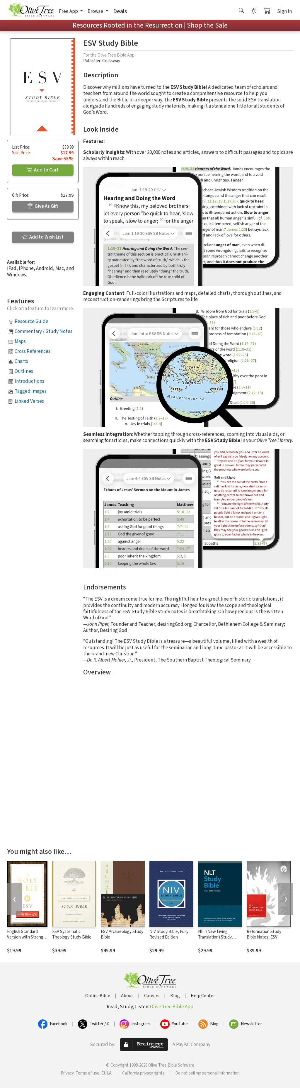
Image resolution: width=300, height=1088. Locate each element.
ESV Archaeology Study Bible (122, 934)
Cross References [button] (32, 351)
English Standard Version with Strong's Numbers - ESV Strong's (26, 940)
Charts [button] (21, 361)
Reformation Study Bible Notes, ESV (264, 934)
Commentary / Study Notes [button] (43, 331)
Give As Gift (43, 206)
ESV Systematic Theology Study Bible (71, 934)
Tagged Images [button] (31, 391)
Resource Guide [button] (31, 321)
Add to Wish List (43, 237)
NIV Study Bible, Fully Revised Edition (168, 934)
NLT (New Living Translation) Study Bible (215, 937)
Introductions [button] (29, 381)
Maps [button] (20, 341)
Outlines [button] (24, 371)
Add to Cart (43, 170)
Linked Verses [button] (29, 401)
